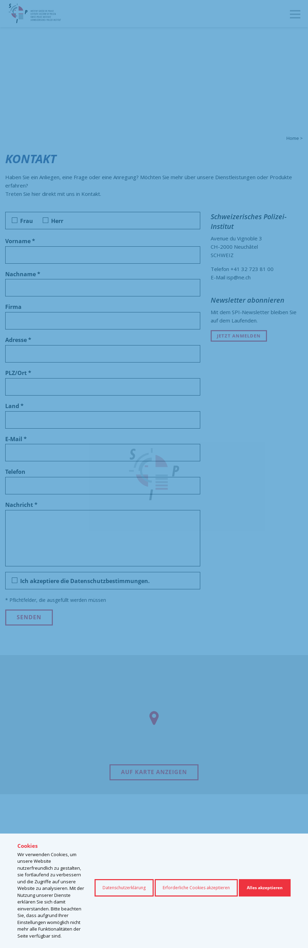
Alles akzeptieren (265, 888)
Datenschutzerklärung (124, 888)
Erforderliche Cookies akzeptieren (196, 888)
